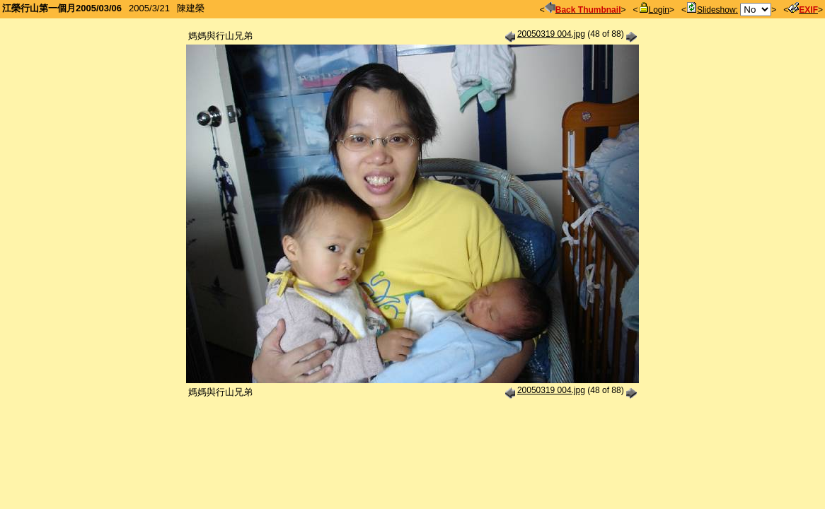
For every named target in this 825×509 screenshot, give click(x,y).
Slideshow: (712, 10)
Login (653, 10)
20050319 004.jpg (551, 34)
